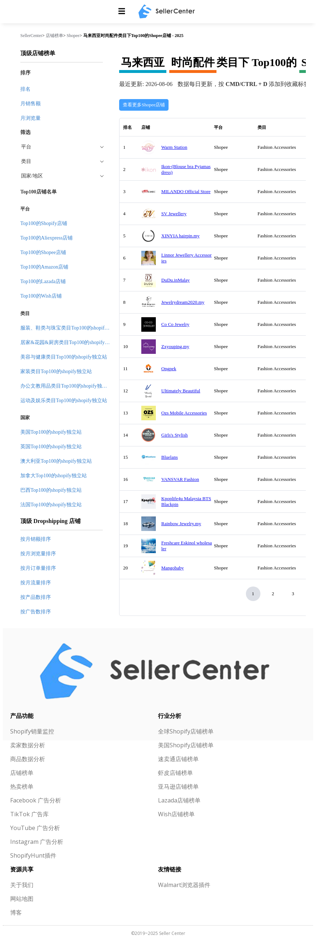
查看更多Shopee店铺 (144, 104)
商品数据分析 (27, 759)
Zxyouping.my (175, 346)
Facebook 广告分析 (35, 800)
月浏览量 (30, 118)
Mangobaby (172, 568)
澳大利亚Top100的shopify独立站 (56, 461)
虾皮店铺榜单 (175, 773)
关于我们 (21, 885)
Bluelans (169, 457)
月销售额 (30, 103)
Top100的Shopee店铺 (43, 252)
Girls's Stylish (174, 435)
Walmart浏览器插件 (184, 885)
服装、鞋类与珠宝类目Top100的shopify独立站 (71, 328)
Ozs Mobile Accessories (184, 413)
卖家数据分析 (27, 745)
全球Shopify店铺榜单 (186, 731)
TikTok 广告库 (29, 814)
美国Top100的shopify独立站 (51, 432)
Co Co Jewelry (175, 324)
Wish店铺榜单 (176, 814)
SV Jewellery (173, 213)
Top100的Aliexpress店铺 (46, 238)
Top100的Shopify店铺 (43, 223)
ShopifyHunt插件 (33, 855)
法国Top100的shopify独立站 (51, 504)
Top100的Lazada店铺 (43, 281)
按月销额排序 (35, 539)
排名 (25, 89)
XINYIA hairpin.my (180, 235)
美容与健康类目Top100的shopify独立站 (63, 357)
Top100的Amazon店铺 (44, 267)
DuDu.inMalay (175, 280)
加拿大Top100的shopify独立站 (53, 475)
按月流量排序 (35, 582)
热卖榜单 (21, 786)
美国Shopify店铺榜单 (186, 745)
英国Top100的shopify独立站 (51, 446)
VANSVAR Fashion (180, 479)
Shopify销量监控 (32, 731)
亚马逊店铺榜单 (178, 786)
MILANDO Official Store (186, 191)
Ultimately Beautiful (180, 390)
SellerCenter (31, 35)
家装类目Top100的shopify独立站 (56, 371)
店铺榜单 (54, 35)
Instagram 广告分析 (36, 842)
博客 (16, 912)
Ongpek (168, 368)
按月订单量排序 (38, 568)
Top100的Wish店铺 (41, 296)
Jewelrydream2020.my (182, 302)
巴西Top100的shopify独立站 (51, 490)
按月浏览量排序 (38, 553)
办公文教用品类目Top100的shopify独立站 (66, 386)
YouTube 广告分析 (35, 828)
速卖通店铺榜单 (178, 759)
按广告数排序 (35, 611)
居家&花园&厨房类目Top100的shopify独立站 (70, 342)
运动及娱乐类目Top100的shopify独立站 (63, 400)
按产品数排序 (35, 597)
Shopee (73, 35)
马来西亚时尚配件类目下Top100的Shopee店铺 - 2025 (133, 35)
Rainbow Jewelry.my (181, 523)
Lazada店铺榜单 (179, 800)
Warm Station (174, 147)
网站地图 (21, 899)
